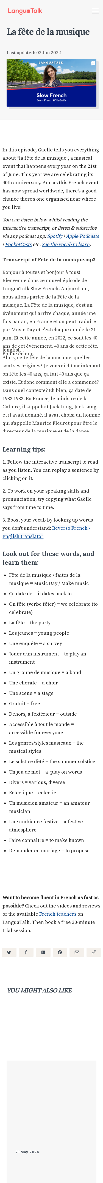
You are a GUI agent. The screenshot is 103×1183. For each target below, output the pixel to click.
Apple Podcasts (82, 236)
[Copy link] (94, 952)
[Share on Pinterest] (60, 952)
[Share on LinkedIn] (43, 952)
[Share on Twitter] (9, 952)
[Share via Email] (76, 952)
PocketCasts (18, 244)
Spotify (54, 236)
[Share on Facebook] (26, 952)
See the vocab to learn (66, 244)
